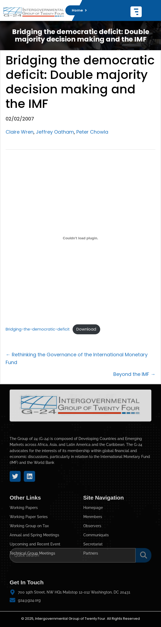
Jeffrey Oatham (55, 132)
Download (86, 329)
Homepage (93, 530)
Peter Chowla (92, 132)
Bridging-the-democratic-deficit (38, 329)
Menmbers (92, 539)
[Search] (73, 550)
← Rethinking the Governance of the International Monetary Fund (77, 358)
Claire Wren (19, 132)
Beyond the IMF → (134, 374)
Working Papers (24, 530)
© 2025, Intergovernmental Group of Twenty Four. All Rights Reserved (80, 618)
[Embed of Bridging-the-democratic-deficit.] (80, 238)
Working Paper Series (29, 539)
